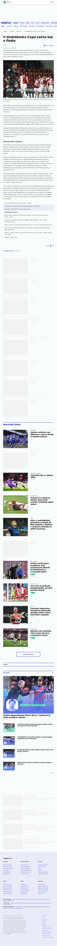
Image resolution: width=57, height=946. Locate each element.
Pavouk (5, 664)
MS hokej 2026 (24, 888)
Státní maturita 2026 (8, 868)
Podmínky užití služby (47, 928)
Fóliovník (49, 903)
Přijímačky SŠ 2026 (7, 866)
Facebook (44, 919)
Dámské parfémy (35, 906)
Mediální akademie (46, 933)
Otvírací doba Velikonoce (26, 870)
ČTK (4, 45)
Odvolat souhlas (46, 935)
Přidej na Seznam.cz (46, 926)
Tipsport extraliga (25, 886)
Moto (37, 22)
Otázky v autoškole (42, 891)
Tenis (32, 22)
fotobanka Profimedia (17, 918)
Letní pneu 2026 (41, 884)
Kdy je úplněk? (6, 872)
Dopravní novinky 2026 (43, 888)
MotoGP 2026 (24, 893)
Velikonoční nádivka (42, 864)
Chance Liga (10, 26)
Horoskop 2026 (6, 873)
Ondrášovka (17, 251)
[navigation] (2, 2)
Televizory (5, 908)
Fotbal (22, 22)
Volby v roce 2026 (7, 864)
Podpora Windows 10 (8, 900)
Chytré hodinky (11, 908)
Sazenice (12, 903)
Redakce (44, 915)
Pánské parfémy (19, 908)
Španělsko (33, 430)
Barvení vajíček (24, 864)
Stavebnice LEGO (26, 906)
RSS (43, 917)
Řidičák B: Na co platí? (43, 889)
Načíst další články (28, 654)
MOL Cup (16, 26)
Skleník (45, 903)
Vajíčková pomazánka (43, 873)
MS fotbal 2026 (24, 891)
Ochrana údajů (45, 930)
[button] (28, 79)
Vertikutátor (18, 903)
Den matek (5, 870)
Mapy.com (14, 899)
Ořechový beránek (7, 889)
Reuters (10, 918)
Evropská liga (49, 26)
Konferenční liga (40, 26)
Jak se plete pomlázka (26, 866)
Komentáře (6, 672)
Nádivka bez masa (42, 866)
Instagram (44, 920)
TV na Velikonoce (24, 873)
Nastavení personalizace (47, 937)
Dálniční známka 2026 (43, 886)
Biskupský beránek (7, 888)
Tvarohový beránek (7, 886)
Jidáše (39, 868)
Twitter (44, 922)
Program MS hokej (25, 889)
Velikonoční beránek (7, 884)
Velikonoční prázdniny (26, 872)
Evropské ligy (34, 495)
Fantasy (16, 22)
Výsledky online (45, 22)
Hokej (27, 22)
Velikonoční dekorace (25, 868)
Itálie (32, 518)
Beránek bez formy (7, 893)
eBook (46, 45)
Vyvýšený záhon (7, 904)
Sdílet (51, 45)
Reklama (44, 924)
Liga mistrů (32, 26)
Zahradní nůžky (33, 903)
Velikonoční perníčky (43, 872)
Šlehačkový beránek (7, 891)
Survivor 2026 (38, 899)
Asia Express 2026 (45, 899)
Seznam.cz (52, 2)
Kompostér (40, 903)
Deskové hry (48, 906)
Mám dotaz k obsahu (47, 931)
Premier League (24, 26)
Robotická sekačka (25, 903)
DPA (7, 918)
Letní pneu (41, 906)
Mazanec (40, 870)
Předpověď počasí (22, 899)
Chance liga (23, 884)
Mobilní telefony (18, 906)
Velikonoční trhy (30, 899)
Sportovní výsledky (36, 473)
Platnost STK (41, 893)
